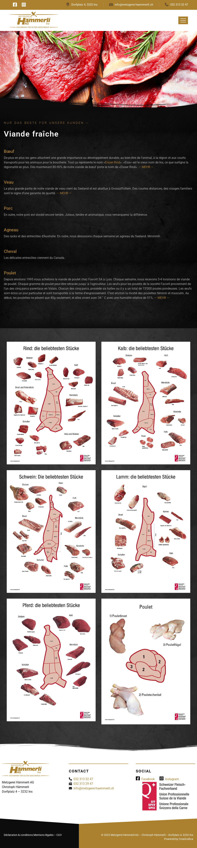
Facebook (145, 779)
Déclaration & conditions (18, 834)
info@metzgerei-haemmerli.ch (134, 4)
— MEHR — (146, 167)
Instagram (169, 779)
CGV (59, 834)
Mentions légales (43, 834)
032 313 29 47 (83, 784)
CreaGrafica (186, 839)
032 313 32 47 (179, 4)
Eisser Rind (112, 162)
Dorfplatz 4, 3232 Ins (84, 4)
